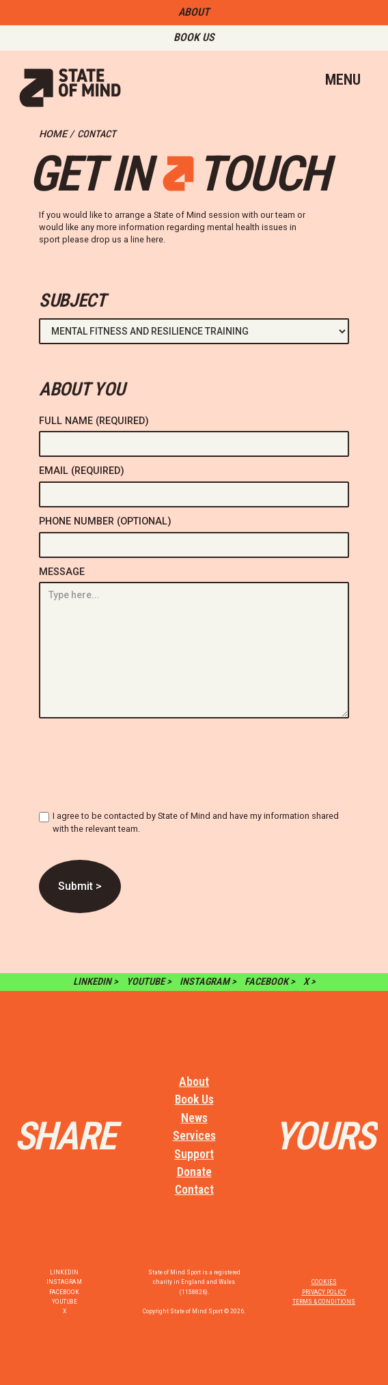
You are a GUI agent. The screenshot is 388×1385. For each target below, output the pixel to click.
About (194, 1082)
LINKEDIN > (95, 982)
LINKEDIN (64, 1272)
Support (194, 1154)
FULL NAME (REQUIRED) (94, 421)
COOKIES (324, 1281)
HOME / (56, 134)
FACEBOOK (64, 1292)
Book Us (194, 1099)
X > (309, 982)
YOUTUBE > (148, 982)
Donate (194, 1172)
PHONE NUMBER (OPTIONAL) (105, 521)
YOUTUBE (64, 1301)
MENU (343, 79)
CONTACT (96, 134)
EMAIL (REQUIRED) (81, 471)
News (194, 1118)
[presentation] (143, 769)
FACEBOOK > (270, 982)
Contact (194, 1190)
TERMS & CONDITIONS (323, 1301)
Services (194, 1136)
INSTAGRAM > (208, 982)
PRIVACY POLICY (324, 1292)
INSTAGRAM (64, 1281)
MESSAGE (62, 572)
